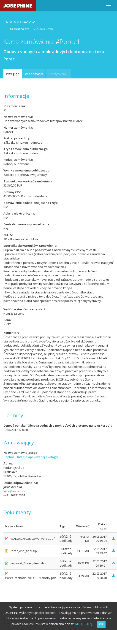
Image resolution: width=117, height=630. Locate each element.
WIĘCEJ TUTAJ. (83, 624)
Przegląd (12, 74)
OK (101, 624)
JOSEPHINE (18, 6)
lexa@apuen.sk (14, 491)
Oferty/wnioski (59, 74)
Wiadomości (34, 74)
